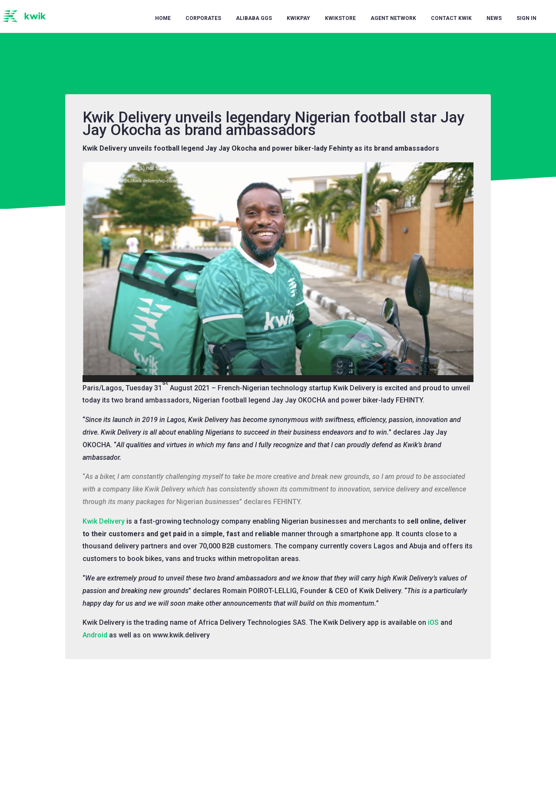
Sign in (526, 18)
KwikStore (340, 18)
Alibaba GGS (254, 18)
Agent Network (393, 18)
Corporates (203, 18)
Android (95, 635)
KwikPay (298, 18)
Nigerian (189, 502)
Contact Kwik (451, 18)
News (494, 18)
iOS (433, 622)
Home (163, 18)
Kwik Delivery (104, 521)
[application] (278, 272)
